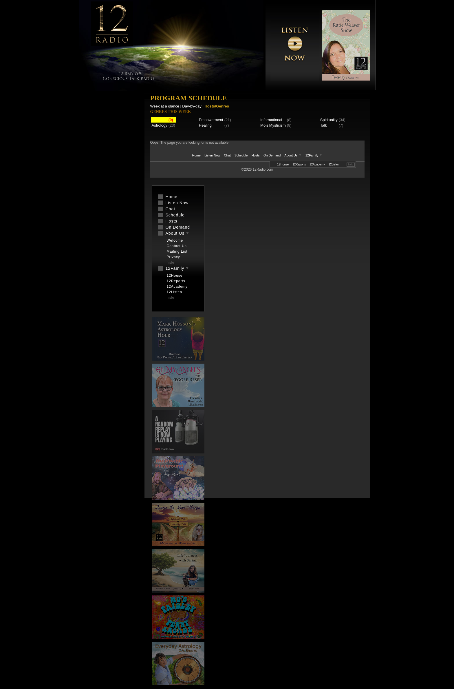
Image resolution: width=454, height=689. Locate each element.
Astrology (159, 125)
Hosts (256, 155)
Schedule (241, 155)
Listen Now (212, 155)
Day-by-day (191, 106)
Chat (227, 155)
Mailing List (177, 251)
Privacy (173, 257)
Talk (323, 125)
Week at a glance (164, 106)
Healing (205, 125)
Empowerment (211, 120)
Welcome (175, 240)
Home (196, 155)
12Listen (334, 164)
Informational (271, 120)
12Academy (317, 164)
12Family (314, 155)
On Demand (272, 155)
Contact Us (177, 246)
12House (283, 164)
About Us (293, 155)
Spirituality (329, 120)
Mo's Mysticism (273, 125)
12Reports (299, 164)
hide (350, 164)
